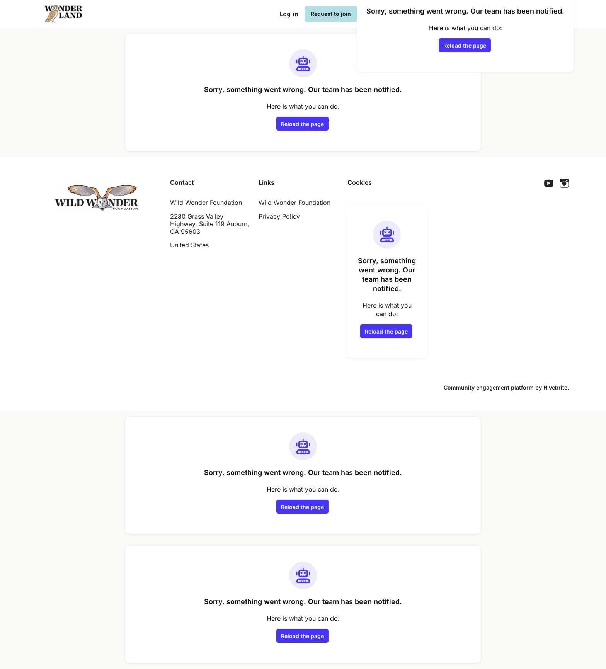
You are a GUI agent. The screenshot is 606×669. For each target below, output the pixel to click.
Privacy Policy (279, 216)
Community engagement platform (489, 387)
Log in (288, 14)
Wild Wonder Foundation (294, 202)
